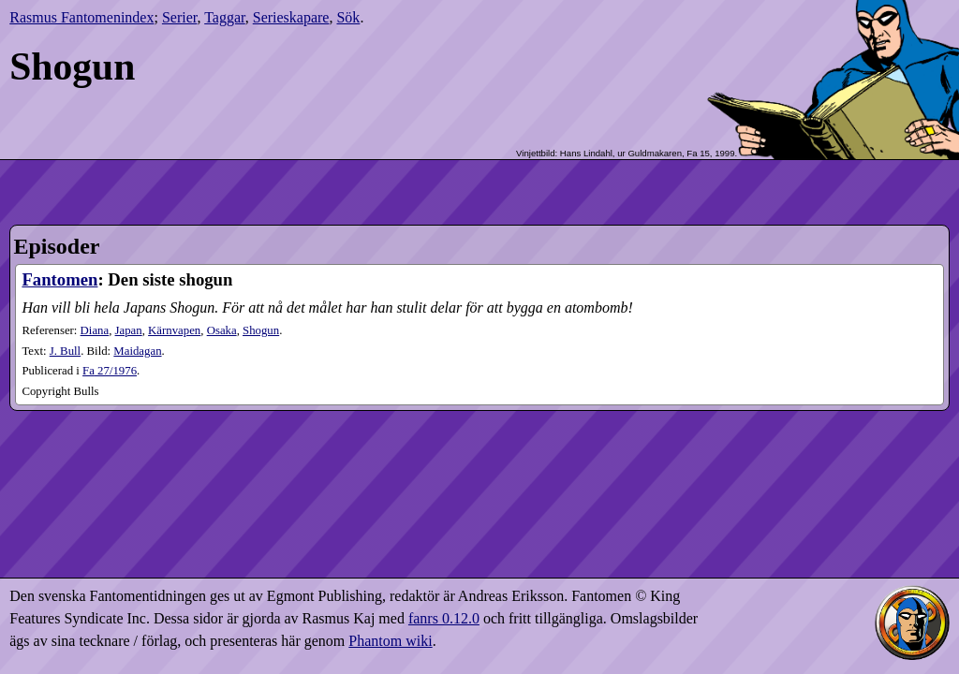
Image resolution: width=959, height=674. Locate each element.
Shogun (261, 330)
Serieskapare (291, 17)
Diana (95, 330)
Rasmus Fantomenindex (81, 17)
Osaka (222, 330)
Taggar (224, 17)
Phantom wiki (390, 641)
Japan (128, 330)
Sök (348, 17)
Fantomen (59, 279)
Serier (180, 17)
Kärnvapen (174, 330)
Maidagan (137, 351)
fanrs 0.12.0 (444, 618)
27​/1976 (109, 370)
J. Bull (65, 351)
